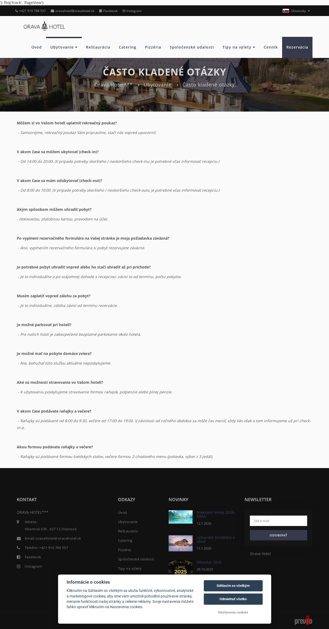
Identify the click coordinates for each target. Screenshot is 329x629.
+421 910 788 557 (30, 11)
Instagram (132, 11)
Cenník (271, 47)
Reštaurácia (98, 47)
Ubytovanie (64, 47)
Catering (127, 47)
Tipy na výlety (238, 47)
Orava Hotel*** (113, 84)
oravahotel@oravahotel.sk (72, 11)
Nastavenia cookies (233, 612)
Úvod (36, 47)
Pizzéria (153, 47)
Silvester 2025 (209, 562)
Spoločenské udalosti (192, 47)
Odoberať (278, 535)
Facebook (108, 11)
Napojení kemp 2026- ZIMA (216, 514)
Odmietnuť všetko (233, 599)
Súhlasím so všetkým (233, 586)
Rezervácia (297, 47)
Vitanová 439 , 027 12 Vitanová (51, 529)
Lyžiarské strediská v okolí (215, 539)
